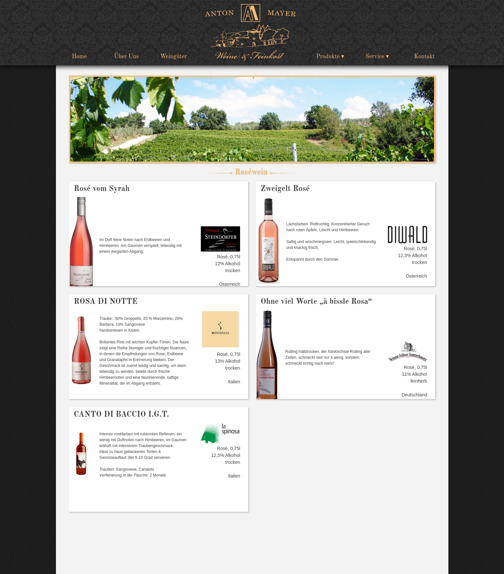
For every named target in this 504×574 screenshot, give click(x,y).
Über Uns (126, 57)
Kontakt (424, 57)
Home (79, 57)
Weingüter (173, 57)
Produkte (328, 57)
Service (375, 57)
